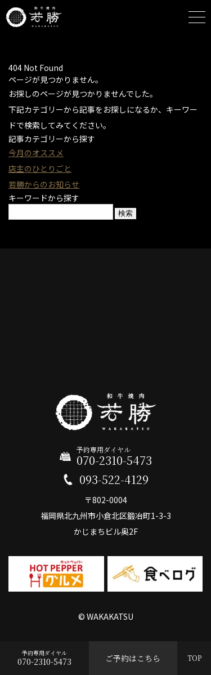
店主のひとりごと (39, 168)
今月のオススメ (36, 152)
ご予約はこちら (132, 658)
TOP (194, 658)
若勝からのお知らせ (43, 184)
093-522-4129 (114, 479)
